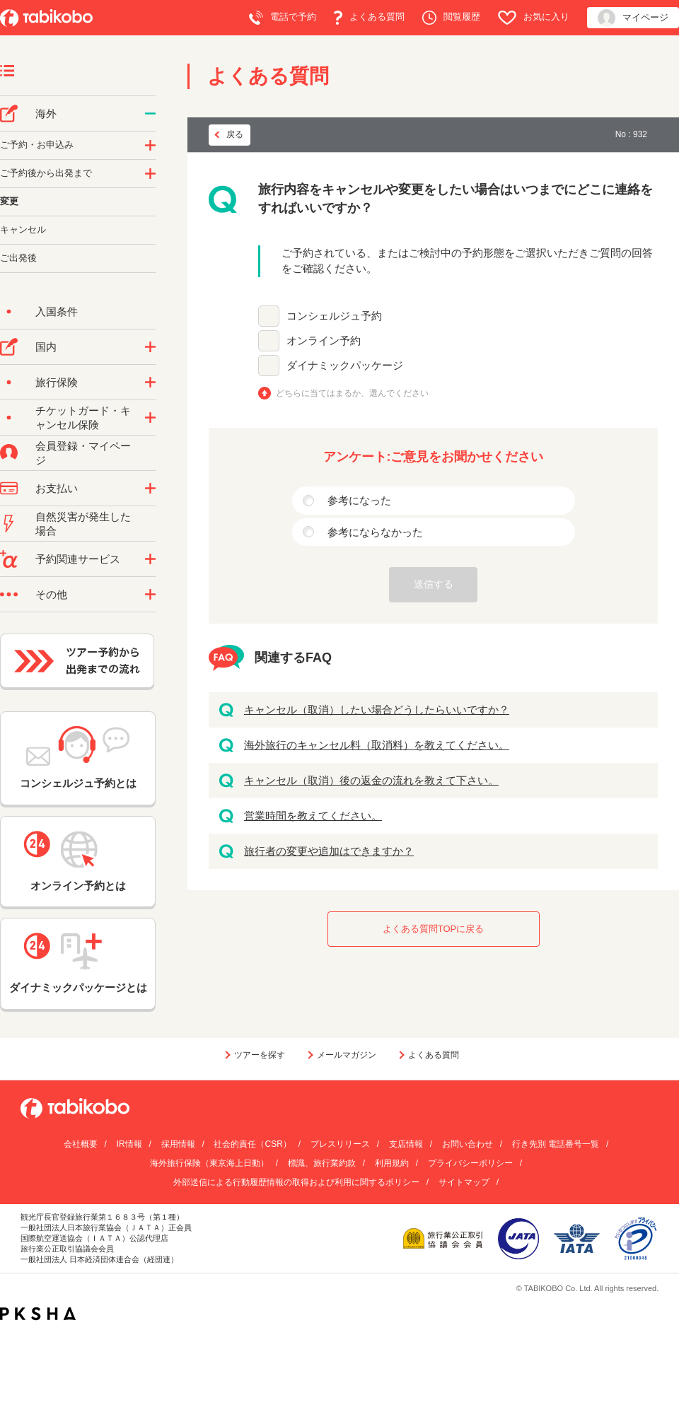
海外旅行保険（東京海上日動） (209, 1163)
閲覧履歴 (451, 18)
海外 (46, 113)
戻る (234, 134)
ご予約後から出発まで (46, 173)
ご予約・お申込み (37, 144)
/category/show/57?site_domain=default (150, 347)
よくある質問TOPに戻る (433, 928)
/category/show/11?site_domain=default (150, 559)
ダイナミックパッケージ (344, 365)
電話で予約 (282, 18)
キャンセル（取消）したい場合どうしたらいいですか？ (376, 710)
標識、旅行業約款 (322, 1163)
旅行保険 (56, 382)
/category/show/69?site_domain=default (150, 418)
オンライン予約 (323, 340)
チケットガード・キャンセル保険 (83, 417)
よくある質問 (369, 18)
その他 (51, 594)
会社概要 (81, 1144)
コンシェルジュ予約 (334, 316)
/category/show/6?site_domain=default (150, 174)
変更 (9, 201)
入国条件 (56, 311)
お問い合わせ (467, 1144)
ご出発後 (18, 257)
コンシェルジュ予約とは (78, 757)
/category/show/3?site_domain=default (150, 594)
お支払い (56, 488)
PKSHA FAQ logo (38, 1314)
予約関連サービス (77, 559)
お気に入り (533, 18)
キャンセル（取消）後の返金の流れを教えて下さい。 (371, 780)
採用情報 (178, 1144)
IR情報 (129, 1144)
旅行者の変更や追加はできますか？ (329, 851)
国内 (46, 347)
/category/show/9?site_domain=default (150, 488)
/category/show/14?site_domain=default (150, 146)
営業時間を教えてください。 (313, 816)
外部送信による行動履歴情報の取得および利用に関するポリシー (296, 1182)
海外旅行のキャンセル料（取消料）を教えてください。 (376, 745)
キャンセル (23, 229)
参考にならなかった (375, 532)
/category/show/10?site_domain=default (150, 382)
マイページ (633, 18)
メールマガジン (346, 1055)
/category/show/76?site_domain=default (150, 114)
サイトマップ (464, 1182)
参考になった (359, 500)
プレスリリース (340, 1144)
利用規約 (392, 1163)
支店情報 (406, 1144)
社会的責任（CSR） (252, 1144)
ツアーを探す (259, 1055)
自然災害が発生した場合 (83, 523)
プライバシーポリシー (470, 1163)
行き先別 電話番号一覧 (555, 1144)
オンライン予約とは (77, 861)
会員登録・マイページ (83, 453)
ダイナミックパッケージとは (78, 963)
